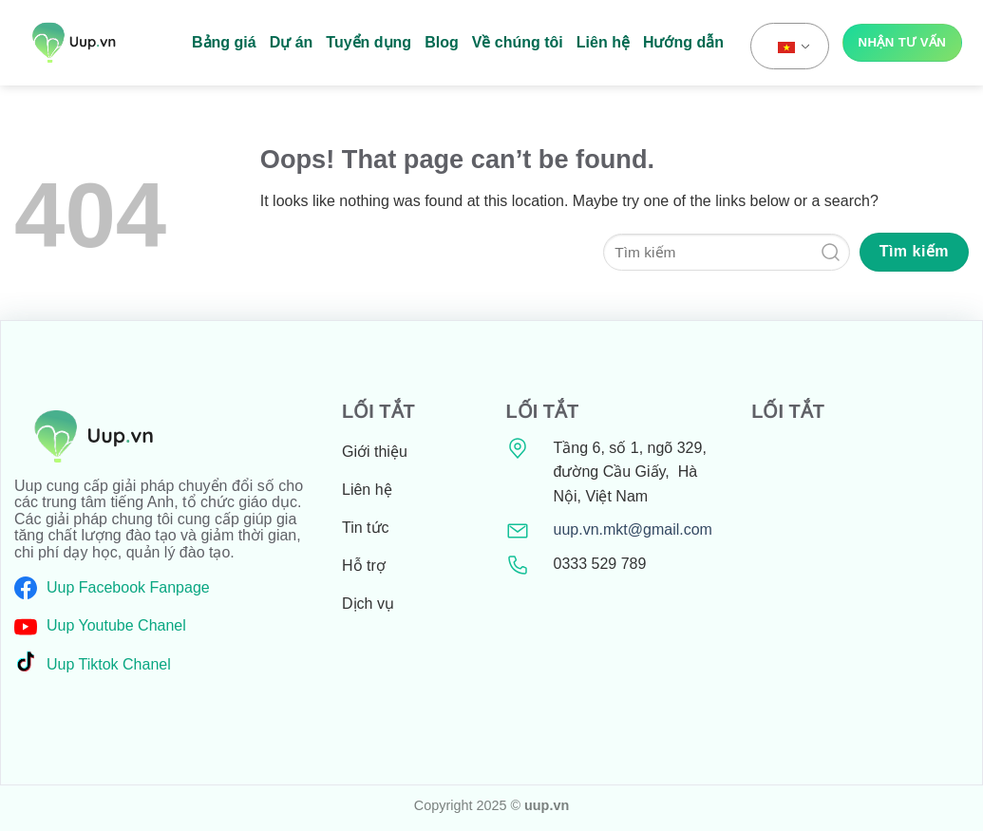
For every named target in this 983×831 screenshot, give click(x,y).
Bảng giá (224, 42)
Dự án (291, 42)
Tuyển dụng (368, 42)
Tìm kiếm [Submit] (914, 251)
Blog (442, 42)
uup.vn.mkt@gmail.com (633, 529)
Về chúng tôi (517, 42)
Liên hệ (603, 42)
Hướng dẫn (683, 42)
